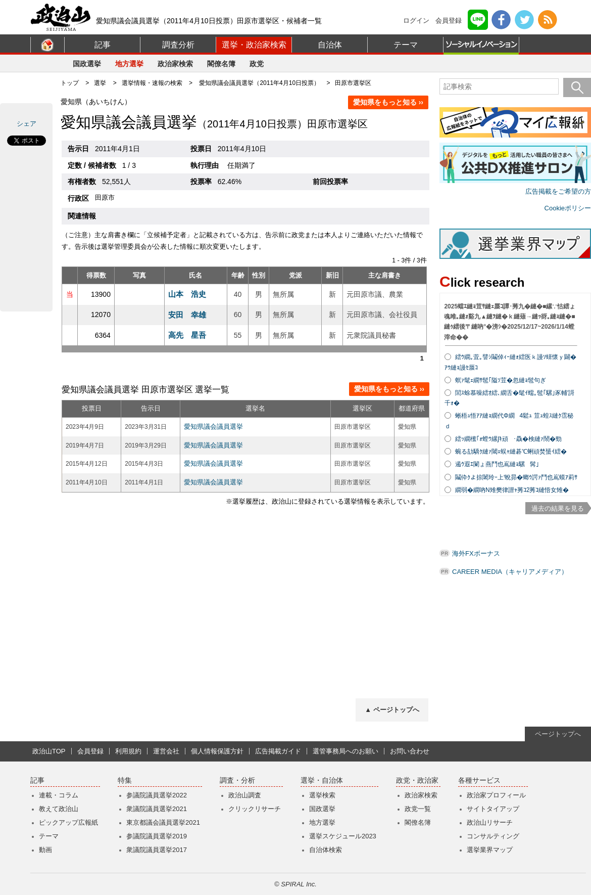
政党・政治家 (417, 780)
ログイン (416, 20)
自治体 (330, 44)
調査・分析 (237, 780)
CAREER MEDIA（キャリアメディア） (510, 571)
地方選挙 (129, 64)
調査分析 (178, 44)
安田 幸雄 (187, 314)
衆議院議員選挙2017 (156, 849)
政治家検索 (175, 64)
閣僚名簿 (221, 64)
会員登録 (448, 20)
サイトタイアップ (493, 808)
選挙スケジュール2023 (342, 836)
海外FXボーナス (476, 553)
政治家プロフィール (496, 795)
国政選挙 (87, 64)
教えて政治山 (58, 808)
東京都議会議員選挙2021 (163, 822)
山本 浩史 (187, 294)
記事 (102, 44)
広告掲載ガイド (278, 751)
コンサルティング (493, 836)
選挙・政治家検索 (254, 44)
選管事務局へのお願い (345, 751)
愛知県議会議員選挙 (213, 426)
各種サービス (479, 780)
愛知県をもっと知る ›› (388, 102)
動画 (45, 849)
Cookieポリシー (568, 208)
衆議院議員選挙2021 (156, 808)
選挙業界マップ (490, 849)
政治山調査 (244, 795)
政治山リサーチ (490, 822)
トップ (70, 82)
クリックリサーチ (254, 808)
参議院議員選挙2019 (156, 836)
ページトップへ (558, 734)
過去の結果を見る (557, 508)
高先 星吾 (187, 335)
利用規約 (128, 751)
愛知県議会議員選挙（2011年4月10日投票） (259, 82)
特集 (125, 780)
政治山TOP (49, 751)
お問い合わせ (409, 751)
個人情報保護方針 (217, 751)
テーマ (405, 44)
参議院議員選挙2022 (156, 795)
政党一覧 (418, 808)
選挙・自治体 (322, 780)
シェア (26, 123)
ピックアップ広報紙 (68, 822)
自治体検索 (325, 849)
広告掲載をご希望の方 (558, 191)
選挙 (100, 82)
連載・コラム (58, 795)
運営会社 (166, 751)
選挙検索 (322, 795)
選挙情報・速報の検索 (152, 82)
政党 (257, 64)
